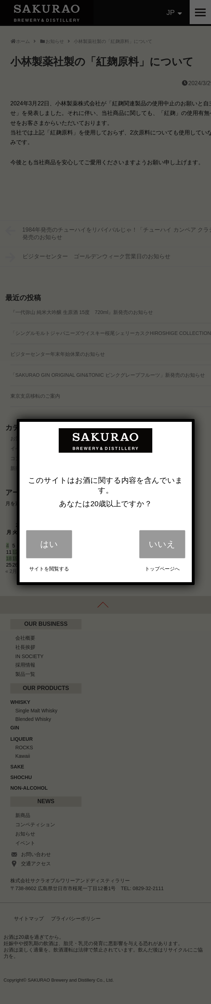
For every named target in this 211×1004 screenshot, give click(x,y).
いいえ (162, 544)
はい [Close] (49, 544)
